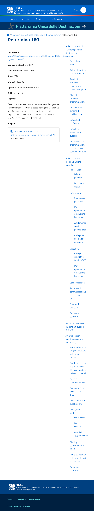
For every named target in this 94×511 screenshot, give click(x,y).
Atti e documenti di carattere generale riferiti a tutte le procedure (74, 51)
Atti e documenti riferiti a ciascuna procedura (73, 162)
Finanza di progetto (74, 306)
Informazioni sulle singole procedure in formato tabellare (78, 352)
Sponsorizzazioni (77, 282)
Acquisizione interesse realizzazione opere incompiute (78, 84)
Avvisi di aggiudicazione (81, 433)
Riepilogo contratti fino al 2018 (77, 446)
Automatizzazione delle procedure (78, 71)
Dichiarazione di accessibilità (18, 506)
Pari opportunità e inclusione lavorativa (79, 212)
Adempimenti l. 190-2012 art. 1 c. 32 (77, 391)
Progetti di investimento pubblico (76, 132)
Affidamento (75, 193)
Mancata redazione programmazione (77, 98)
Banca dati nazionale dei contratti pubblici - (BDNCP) (75, 327)
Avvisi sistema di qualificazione (77, 402)
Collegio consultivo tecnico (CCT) (80, 257)
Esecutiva (74, 248)
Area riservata (34, 499)
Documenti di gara (79, 185)
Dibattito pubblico (78, 176)
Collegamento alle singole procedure (80, 239)
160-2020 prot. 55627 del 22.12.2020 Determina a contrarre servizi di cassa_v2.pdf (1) (33, 133)
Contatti (10, 499)
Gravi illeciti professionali (76, 121)
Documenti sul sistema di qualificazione (76, 111)
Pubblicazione (76, 169)
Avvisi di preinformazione (77, 380)
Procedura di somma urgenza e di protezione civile (78, 293)
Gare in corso (80, 417)
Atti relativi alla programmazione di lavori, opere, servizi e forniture (78, 146)
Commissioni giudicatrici (80, 199)
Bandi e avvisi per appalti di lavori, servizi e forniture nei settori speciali (78, 368)
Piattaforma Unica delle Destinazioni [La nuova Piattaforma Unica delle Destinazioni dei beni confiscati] (48, 26)
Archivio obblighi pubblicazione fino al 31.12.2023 (74, 339)
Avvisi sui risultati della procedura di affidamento (78, 458)
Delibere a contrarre (74, 315)
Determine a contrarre (75, 468)
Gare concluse (78, 424)
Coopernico (21, 499)
